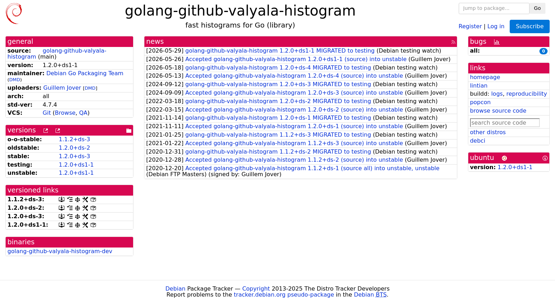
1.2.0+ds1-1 (76, 164)
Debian (175, 288)
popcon (480, 102)
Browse (65, 112)
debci (477, 140)
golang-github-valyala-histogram (57, 53)
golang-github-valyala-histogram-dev (59, 251)
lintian (479, 85)
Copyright (256, 288)
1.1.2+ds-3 (74, 139)
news (155, 41)
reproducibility (527, 93)
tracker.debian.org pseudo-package (284, 294)
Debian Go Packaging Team (85, 73)
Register (470, 26)
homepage (485, 77)
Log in (495, 26)
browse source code (498, 110)
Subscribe (530, 26)
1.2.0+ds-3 (74, 156)
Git (47, 112)
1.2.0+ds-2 (74, 147)
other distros (488, 132)
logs (497, 93)
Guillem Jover (62, 87)
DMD (14, 79)
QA (83, 112)
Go (537, 8)
